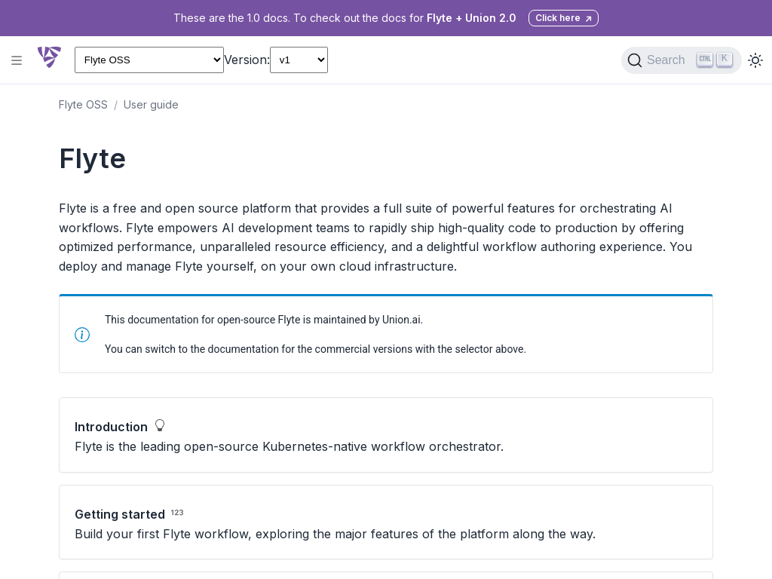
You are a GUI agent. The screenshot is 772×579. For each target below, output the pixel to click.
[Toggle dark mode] (755, 60)
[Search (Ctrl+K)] (681, 60)
